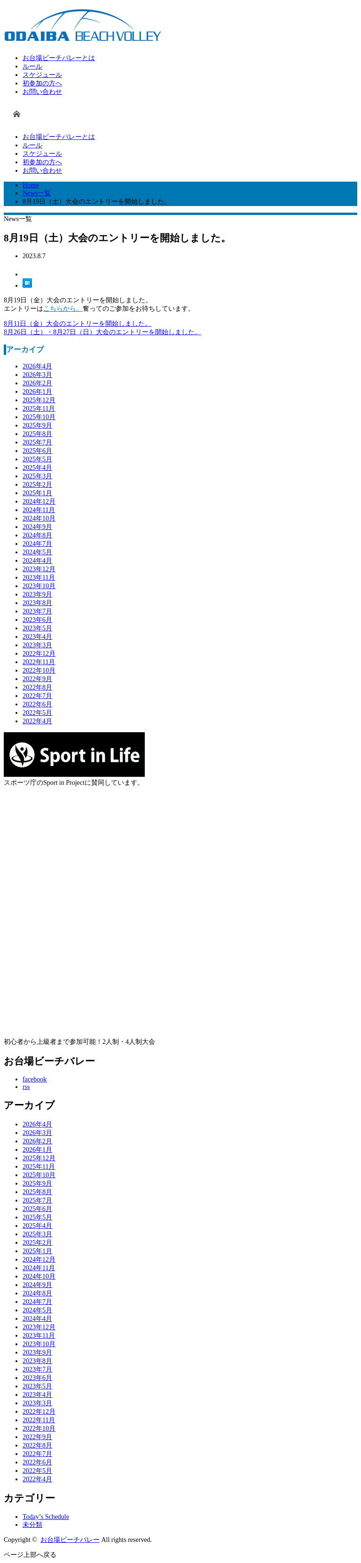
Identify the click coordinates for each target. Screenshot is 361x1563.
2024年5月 (37, 552)
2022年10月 (39, 670)
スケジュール (42, 74)
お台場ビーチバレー (70, 1539)
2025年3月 (37, 476)
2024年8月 (37, 535)
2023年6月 (37, 619)
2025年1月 (37, 493)
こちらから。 (63, 308)
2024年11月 (39, 509)
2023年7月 (37, 611)
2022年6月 (37, 704)
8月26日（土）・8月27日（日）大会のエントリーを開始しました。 (102, 332)
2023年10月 (39, 586)
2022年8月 (37, 687)
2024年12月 (39, 501)
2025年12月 (39, 400)
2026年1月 (37, 391)
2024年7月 (37, 543)
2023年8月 (37, 602)
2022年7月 (37, 695)
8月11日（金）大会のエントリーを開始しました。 (77, 323)
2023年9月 (37, 594)
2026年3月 (37, 374)
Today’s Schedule (46, 1516)
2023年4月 (37, 636)
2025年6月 (37, 450)
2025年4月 (37, 467)
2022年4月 (37, 721)
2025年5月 (37, 459)
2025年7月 (37, 442)
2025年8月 (37, 433)
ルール (32, 66)
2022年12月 (39, 653)
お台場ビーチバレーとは (59, 57)
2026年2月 (37, 383)
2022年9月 (37, 678)
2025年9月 (37, 425)
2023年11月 (39, 577)
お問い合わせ (42, 91)
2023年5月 (37, 628)
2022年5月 (37, 712)
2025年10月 (39, 417)
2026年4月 (37, 366)
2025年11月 (39, 408)
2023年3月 (37, 645)
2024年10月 (39, 518)
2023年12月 (39, 569)
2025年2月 (37, 484)
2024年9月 (37, 526)
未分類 (32, 1524)
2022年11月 (39, 662)
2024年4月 (37, 560)
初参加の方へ (42, 83)
